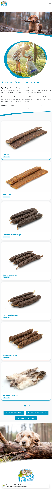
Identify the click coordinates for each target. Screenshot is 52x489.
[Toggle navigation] (50, 3)
